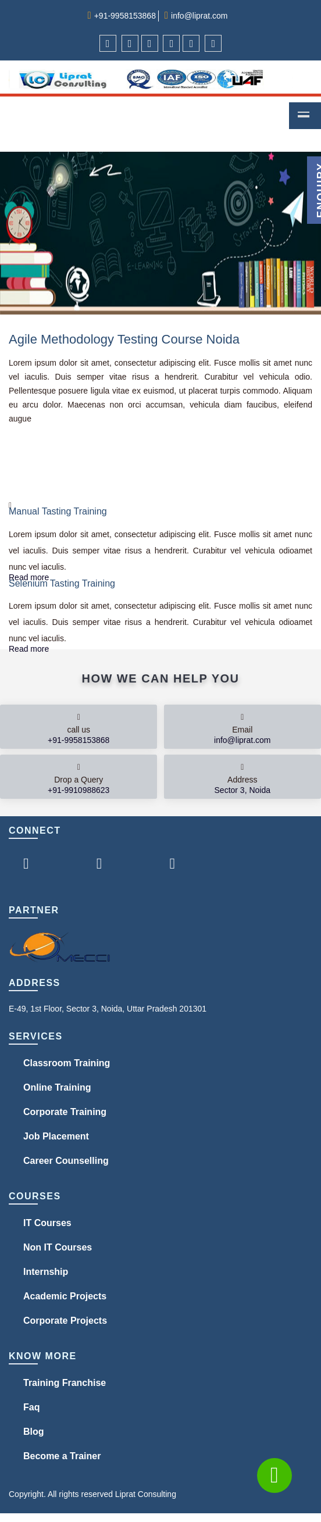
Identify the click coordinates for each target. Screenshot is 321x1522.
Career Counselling (66, 1161)
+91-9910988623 (78, 790)
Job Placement (56, 1136)
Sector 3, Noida (243, 790)
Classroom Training (66, 1063)
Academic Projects (64, 1296)
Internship (45, 1272)
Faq (31, 1407)
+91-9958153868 (125, 15)
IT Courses (47, 1223)
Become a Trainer (62, 1456)
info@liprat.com (199, 15)
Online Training (57, 1087)
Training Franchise (64, 1383)
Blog (33, 1432)
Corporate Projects (65, 1321)
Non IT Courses (57, 1247)
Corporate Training (64, 1112)
